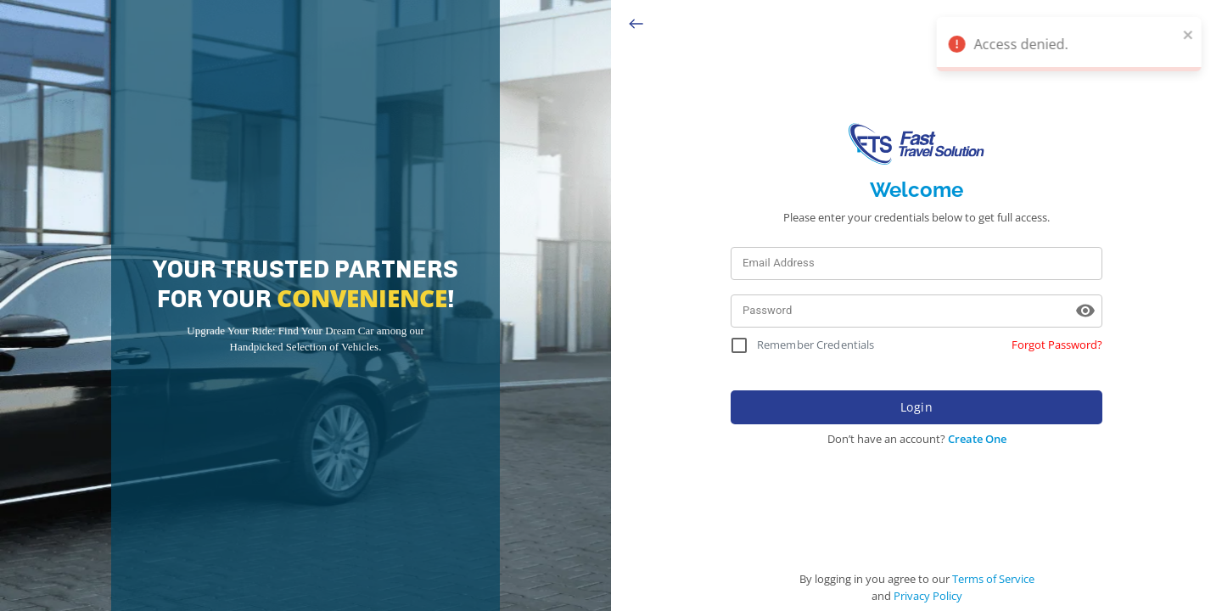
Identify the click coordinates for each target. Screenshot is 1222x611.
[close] (1192, 34)
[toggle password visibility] (1085, 311)
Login (916, 407)
